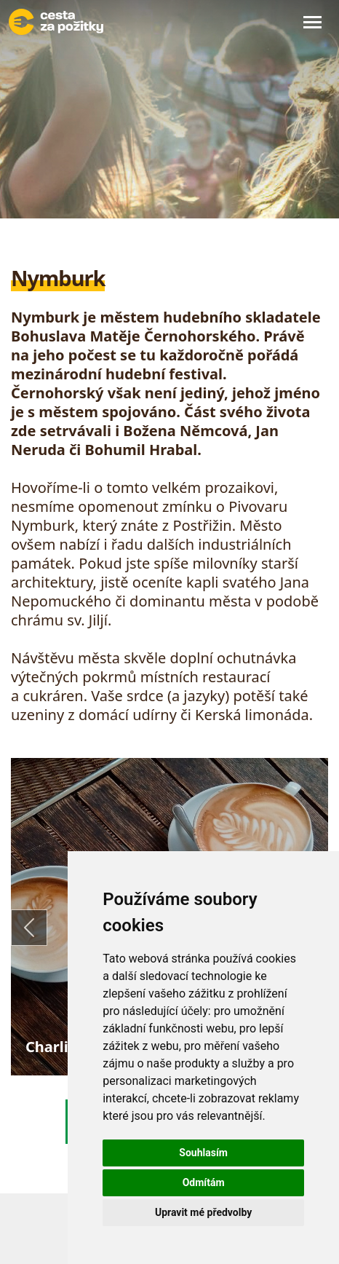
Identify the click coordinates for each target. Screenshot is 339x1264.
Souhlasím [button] (203, 1152)
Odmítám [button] (204, 1182)
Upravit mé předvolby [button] (203, 1212)
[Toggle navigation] (312, 21)
